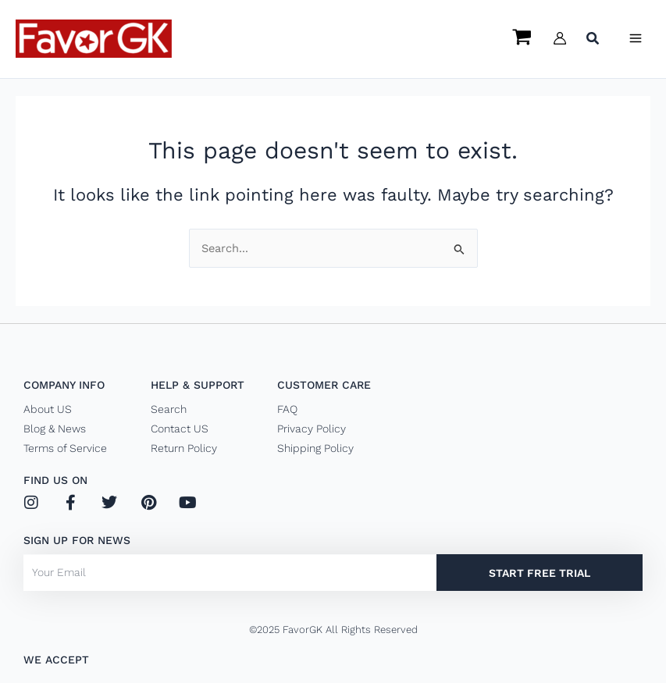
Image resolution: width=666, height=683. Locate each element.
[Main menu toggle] (635, 38)
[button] (593, 40)
